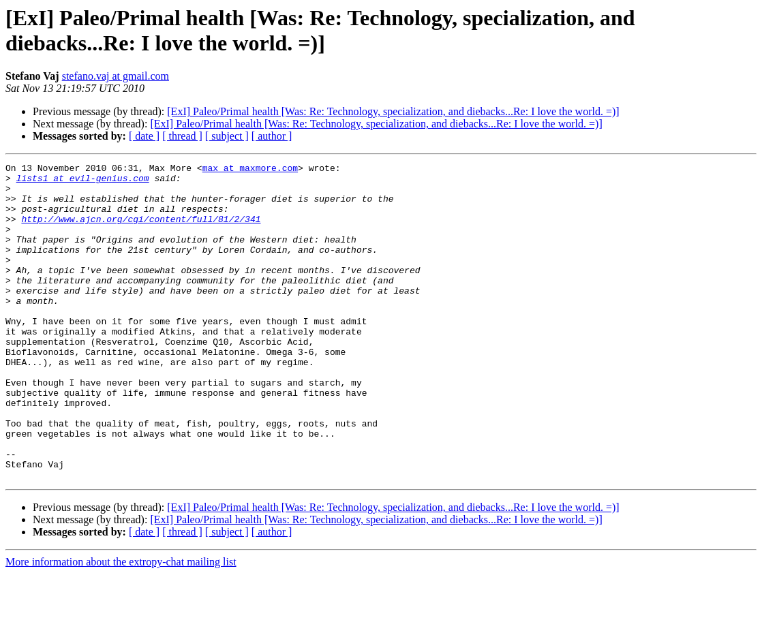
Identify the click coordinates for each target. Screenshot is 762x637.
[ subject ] (227, 136)
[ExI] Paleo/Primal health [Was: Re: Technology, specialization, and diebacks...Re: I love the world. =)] (393, 111)
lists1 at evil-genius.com (82, 182)
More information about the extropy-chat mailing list (121, 625)
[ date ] (144, 136)
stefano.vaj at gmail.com (115, 76)
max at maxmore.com (250, 170)
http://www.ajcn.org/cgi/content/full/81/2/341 (140, 231)
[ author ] (272, 136)
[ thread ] (182, 136)
